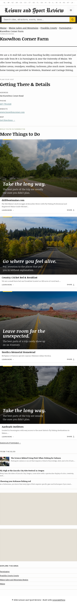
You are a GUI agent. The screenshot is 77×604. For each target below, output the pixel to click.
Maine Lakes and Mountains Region (14, 580)
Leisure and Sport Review (34, 10)
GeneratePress (58, 599)
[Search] (72, 19)
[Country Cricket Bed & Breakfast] (38, 246)
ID (49, 2)
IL (53, 2)
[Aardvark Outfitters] (38, 395)
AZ (13, 2)
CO (25, 2)
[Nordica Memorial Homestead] (38, 320)
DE (34, 2)
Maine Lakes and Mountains (23, 27)
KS (64, 2)
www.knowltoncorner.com (12, 112)
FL (38, 2)
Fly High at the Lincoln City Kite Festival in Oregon (22, 470)
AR (17, 2)
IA (60, 2)
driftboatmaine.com (13, 200)
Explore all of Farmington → (10, 443)
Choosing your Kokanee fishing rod (15, 481)
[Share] (70, 210)
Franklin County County (9, 575)
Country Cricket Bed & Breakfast (19, 277)
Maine (3, 27)
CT (30, 2)
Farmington (65, 27)
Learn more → (8, 210)
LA (72, 2)
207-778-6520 (5, 103)
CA (21, 2)
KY (68, 2)
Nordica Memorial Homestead (18, 352)
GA (42, 2)
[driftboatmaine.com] (38, 168)
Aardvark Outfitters (12, 427)
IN (56, 2)
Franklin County (49, 27)
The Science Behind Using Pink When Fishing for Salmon (36, 458)
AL (5, 2)
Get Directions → (7, 120)
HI (46, 2)
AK (9, 2)
